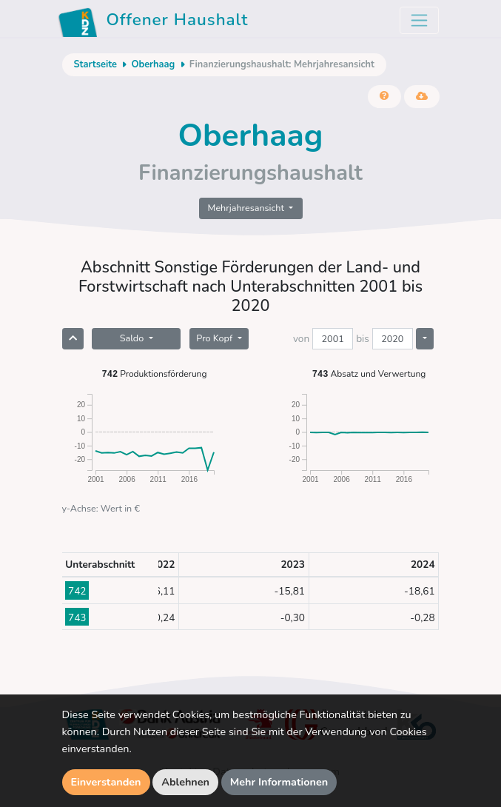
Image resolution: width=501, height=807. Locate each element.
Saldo (133, 338)
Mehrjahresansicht (247, 207)
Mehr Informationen (279, 781)
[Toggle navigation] (419, 20)
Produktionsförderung (154, 373)
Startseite (95, 64)
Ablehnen (185, 781)
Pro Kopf (215, 338)
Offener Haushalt (153, 22)
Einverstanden (106, 781)
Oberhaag (153, 64)
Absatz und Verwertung (369, 373)
